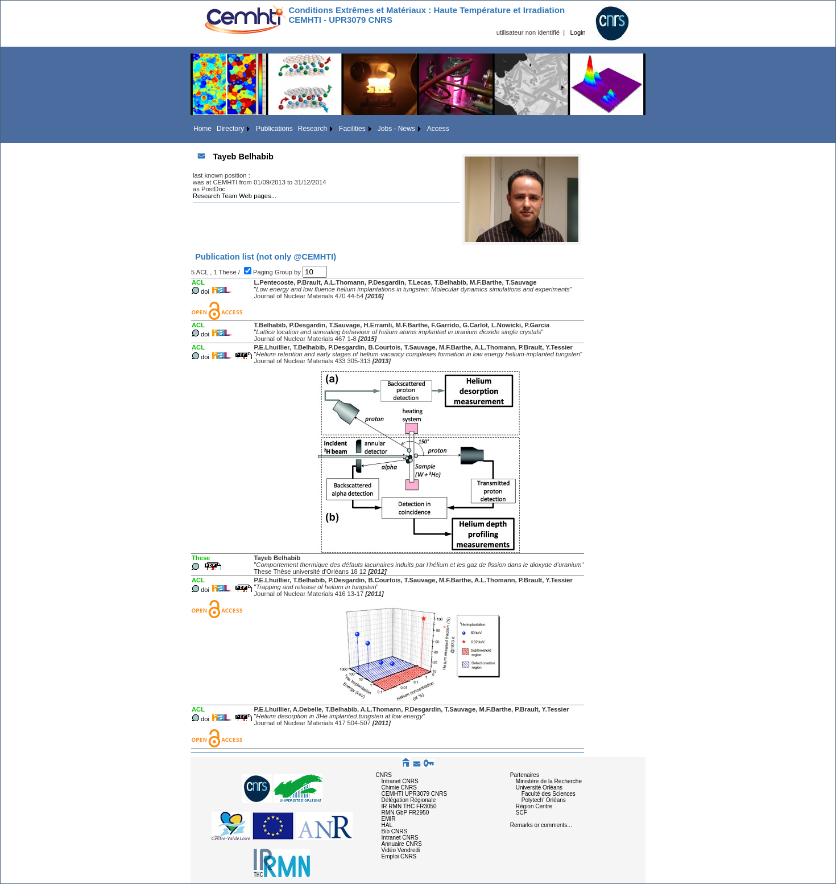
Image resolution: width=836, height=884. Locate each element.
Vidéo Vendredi (401, 850)
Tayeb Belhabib (243, 156)
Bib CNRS (395, 831)
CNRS (384, 775)
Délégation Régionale (409, 800)
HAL (387, 825)
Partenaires (524, 775)
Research (312, 129)
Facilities (352, 129)
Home (202, 129)
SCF (521, 812)
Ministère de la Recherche (549, 781)
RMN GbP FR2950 (405, 812)
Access (438, 129)
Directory (230, 129)
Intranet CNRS (400, 781)
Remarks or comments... (541, 825)
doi (205, 291)
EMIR (389, 819)
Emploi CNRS (399, 856)
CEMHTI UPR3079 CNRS (415, 794)
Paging (264, 272)
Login (577, 32)
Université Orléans (539, 787)
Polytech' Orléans (544, 800)
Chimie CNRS (399, 787)
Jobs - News (396, 129)
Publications (274, 129)
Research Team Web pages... (234, 195)
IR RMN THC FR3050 (409, 806)
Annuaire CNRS (402, 844)
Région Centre (534, 806)
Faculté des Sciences (549, 794)
